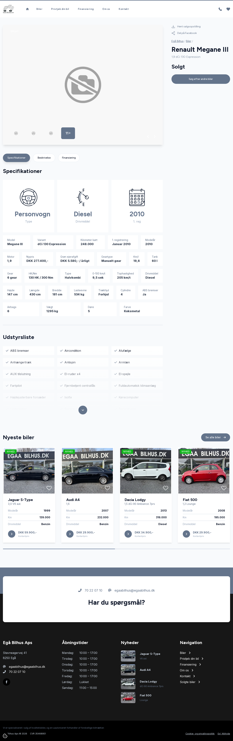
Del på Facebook (184, 33)
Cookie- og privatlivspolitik (200, 733)
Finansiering (69, 157)
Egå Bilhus (177, 41)
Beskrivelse (44, 157)
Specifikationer (16, 157)
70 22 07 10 (90, 605)
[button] (148, 136)
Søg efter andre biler (201, 79)
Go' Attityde (224, 733)
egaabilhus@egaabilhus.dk (131, 605)
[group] (83, 85)
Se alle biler (216, 451)
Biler (188, 41)
